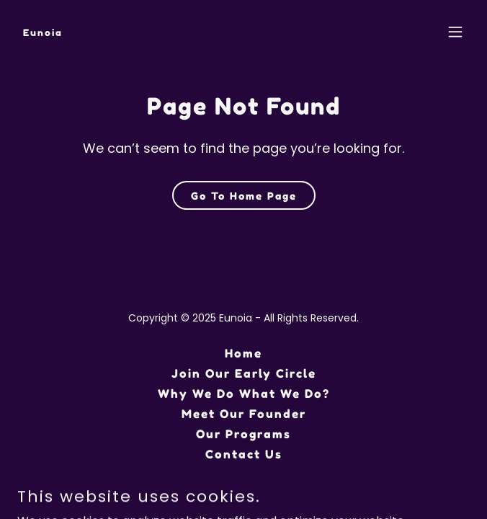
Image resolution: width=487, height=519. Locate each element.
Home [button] (243, 353)
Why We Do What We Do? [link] (244, 393)
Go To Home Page (244, 196)
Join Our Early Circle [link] (243, 373)
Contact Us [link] (243, 454)
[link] (43, 32)
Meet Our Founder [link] (244, 414)
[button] (455, 31)
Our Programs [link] (243, 434)
